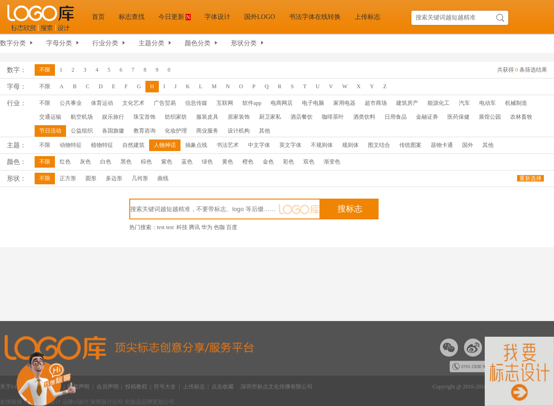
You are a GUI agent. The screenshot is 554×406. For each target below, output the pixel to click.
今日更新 (174, 16)
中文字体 (259, 145)
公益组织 (82, 130)
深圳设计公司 (107, 402)
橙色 (247, 161)
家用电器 (344, 103)
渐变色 (332, 161)
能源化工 (439, 103)
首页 (98, 16)
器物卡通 (442, 145)
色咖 (219, 227)
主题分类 (151, 43)
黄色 (227, 161)
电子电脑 (313, 103)
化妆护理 (176, 130)
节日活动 (50, 130)
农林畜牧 (521, 117)
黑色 (126, 161)
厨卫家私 (270, 117)
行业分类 (105, 43)
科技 (181, 227)
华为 (206, 227)
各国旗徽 (113, 130)
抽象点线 (196, 145)
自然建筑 (133, 145)
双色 (308, 161)
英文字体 (290, 145)
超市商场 (376, 103)
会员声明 (107, 386)
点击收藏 (222, 386)
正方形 (68, 178)
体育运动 (102, 103)
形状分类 (244, 43)
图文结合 (379, 145)
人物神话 (165, 145)
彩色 (288, 161)
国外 (467, 145)
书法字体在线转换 (315, 16)
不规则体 (322, 145)
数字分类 (13, 43)
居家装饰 (239, 117)
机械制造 (516, 103)
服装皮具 (207, 117)
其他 (264, 130)
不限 (44, 70)
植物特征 (102, 145)
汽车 (464, 103)
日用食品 (396, 117)
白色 (105, 161)
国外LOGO (259, 16)
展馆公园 (490, 117)
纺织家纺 (176, 117)
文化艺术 (133, 103)
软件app (251, 103)
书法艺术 (228, 145)
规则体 (350, 145)
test (161, 227)
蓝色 (187, 161)
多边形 (114, 178)
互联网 (225, 103)
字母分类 (59, 43)
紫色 (166, 161)
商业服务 (207, 130)
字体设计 (217, 16)
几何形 (140, 178)
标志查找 (132, 16)
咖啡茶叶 (333, 117)
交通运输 (50, 117)
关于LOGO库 (16, 386)
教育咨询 (144, 130)
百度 (231, 227)
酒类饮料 (364, 117)
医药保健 (458, 117)
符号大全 (165, 386)
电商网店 (282, 103)
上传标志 (367, 16)
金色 (268, 161)
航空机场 (82, 117)
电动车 (487, 103)
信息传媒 (196, 103)
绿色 (207, 161)
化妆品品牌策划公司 (150, 402)
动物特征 (71, 145)
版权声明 (78, 386)
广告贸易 (165, 103)
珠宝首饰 (144, 117)
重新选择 (530, 178)
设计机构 (239, 130)
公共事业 (71, 103)
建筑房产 (407, 103)
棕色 (146, 161)
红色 (65, 161)
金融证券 (427, 117)
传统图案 (410, 145)
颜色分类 (198, 43)
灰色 (85, 161)
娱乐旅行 (113, 117)
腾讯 (194, 227)
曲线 (163, 178)
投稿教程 (136, 386)
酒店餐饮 (301, 117)
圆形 (90, 178)
